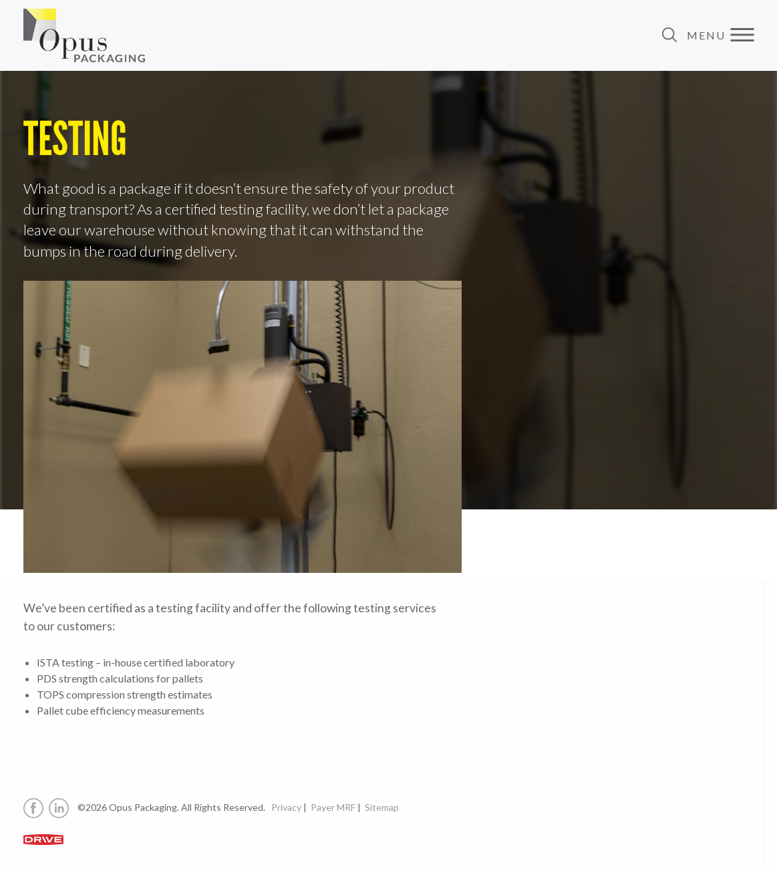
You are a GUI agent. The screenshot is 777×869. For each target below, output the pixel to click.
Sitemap (382, 807)
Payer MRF (333, 807)
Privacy (286, 807)
